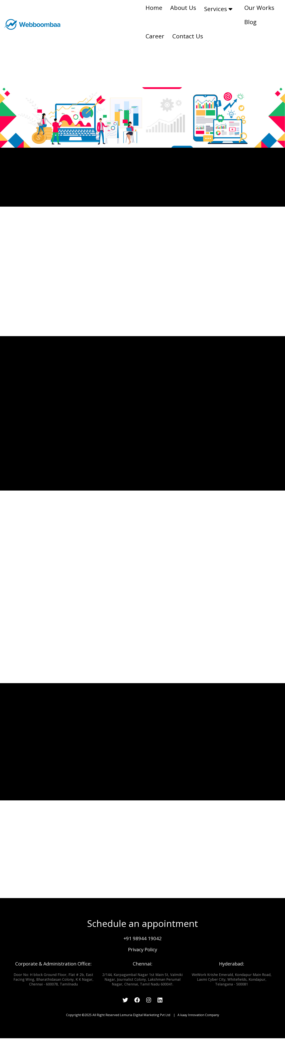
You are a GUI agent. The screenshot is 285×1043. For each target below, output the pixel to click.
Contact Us (187, 36)
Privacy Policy (142, 949)
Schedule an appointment (142, 923)
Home (153, 8)
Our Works (259, 8)
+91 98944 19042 (143, 938)
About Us (183, 8)
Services (218, 9)
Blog (250, 22)
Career (154, 36)
